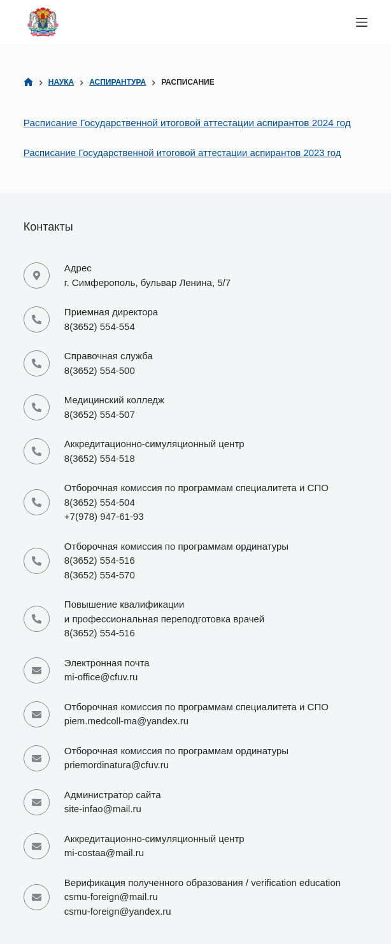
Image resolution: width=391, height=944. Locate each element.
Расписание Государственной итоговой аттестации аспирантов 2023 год (182, 152)
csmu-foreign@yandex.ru (117, 911)
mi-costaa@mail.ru (104, 852)
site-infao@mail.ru (102, 808)
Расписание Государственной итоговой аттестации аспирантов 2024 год (187, 122)
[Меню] (361, 22)
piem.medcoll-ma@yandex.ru (126, 720)
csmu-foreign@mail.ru (111, 896)
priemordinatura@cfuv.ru (116, 764)
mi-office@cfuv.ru (101, 676)
